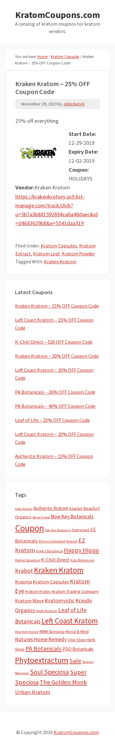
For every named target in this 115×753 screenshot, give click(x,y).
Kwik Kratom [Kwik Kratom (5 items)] (46, 611)
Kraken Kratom (60, 261)
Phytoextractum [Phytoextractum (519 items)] (41, 660)
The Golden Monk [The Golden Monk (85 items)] (63, 682)
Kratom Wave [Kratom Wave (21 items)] (29, 601)
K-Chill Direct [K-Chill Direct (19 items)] (55, 560)
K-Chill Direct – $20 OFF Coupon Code (54, 342)
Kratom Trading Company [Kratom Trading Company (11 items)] (75, 591)
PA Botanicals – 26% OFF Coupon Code (55, 392)
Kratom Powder (78, 253)
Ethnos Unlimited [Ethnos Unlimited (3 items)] (52, 541)
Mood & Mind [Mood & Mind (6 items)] (77, 631)
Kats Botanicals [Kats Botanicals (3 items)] (82, 560)
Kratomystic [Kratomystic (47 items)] (60, 600)
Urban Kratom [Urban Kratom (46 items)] (32, 692)
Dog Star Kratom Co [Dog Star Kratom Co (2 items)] (58, 530)
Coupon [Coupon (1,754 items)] (29, 528)
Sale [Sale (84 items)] (75, 661)
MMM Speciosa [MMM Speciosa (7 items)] (52, 631)
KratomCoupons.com (57, 14)
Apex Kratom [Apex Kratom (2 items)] (24, 509)
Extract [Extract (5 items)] (72, 541)
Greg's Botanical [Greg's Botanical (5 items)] (49, 551)
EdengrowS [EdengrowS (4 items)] (81, 530)
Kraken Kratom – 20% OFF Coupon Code (57, 356)
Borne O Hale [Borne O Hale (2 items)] (41, 517)
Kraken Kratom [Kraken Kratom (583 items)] (59, 570)
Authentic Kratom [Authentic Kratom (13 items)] (50, 508)
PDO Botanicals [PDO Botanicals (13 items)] (78, 649)
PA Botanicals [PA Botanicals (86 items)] (43, 648)
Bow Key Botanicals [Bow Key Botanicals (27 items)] (72, 516)
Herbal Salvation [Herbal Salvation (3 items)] (27, 560)
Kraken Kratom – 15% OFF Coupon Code (57, 306)
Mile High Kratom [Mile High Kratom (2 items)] (27, 632)
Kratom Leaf (46, 253)
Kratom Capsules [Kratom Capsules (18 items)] (51, 582)
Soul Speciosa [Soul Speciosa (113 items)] (49, 672)
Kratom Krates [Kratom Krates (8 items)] (38, 591)
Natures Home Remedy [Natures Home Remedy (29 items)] (41, 639)
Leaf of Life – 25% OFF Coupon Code (52, 420)
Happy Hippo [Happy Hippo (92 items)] (81, 550)
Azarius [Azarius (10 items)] (75, 508)
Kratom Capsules (59, 246)
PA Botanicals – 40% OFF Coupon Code (55, 406)
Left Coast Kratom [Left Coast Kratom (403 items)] (69, 621)
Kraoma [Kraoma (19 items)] (23, 582)
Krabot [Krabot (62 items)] (24, 570)
